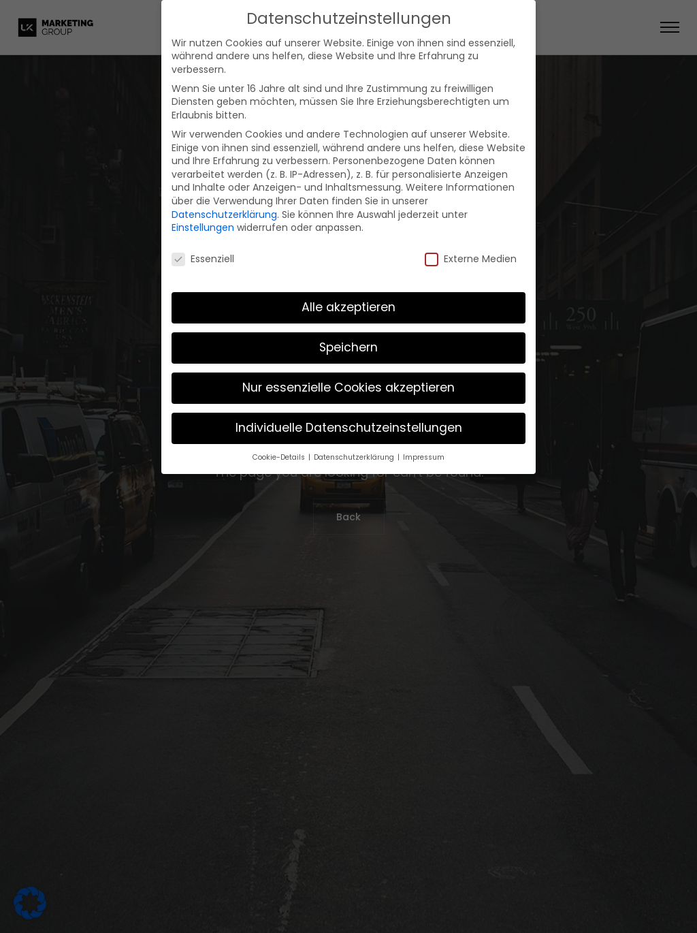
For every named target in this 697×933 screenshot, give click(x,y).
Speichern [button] (348, 339)
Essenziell (203, 251)
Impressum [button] (423, 449)
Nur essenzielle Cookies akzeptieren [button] (348, 379)
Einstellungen (203, 220)
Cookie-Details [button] (280, 449)
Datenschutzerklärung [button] (355, 449)
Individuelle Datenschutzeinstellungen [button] (349, 419)
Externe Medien (471, 251)
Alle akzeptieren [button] (348, 299)
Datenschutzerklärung (224, 206)
